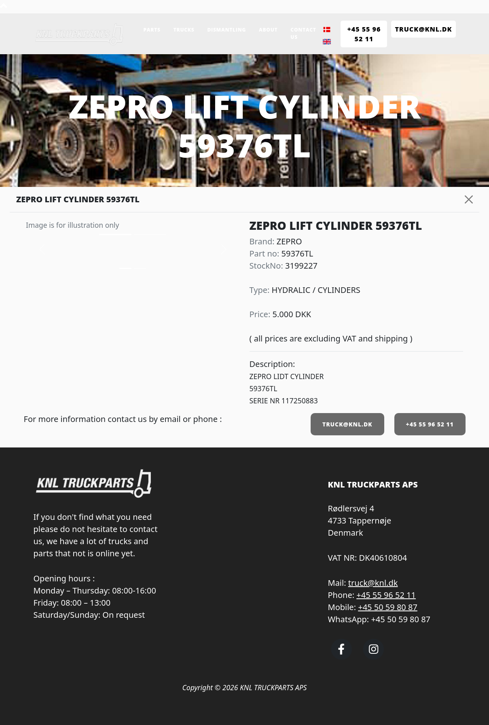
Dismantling (226, 29)
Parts (152, 29)
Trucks (184, 29)
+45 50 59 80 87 (387, 607)
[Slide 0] (125, 268)
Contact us (303, 33)
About (268, 29)
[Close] (468, 199)
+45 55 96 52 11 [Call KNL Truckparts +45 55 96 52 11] (364, 34)
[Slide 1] (140, 268)
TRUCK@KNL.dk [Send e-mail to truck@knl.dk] (423, 29)
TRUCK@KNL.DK (347, 424)
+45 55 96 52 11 (430, 424)
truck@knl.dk (373, 582)
